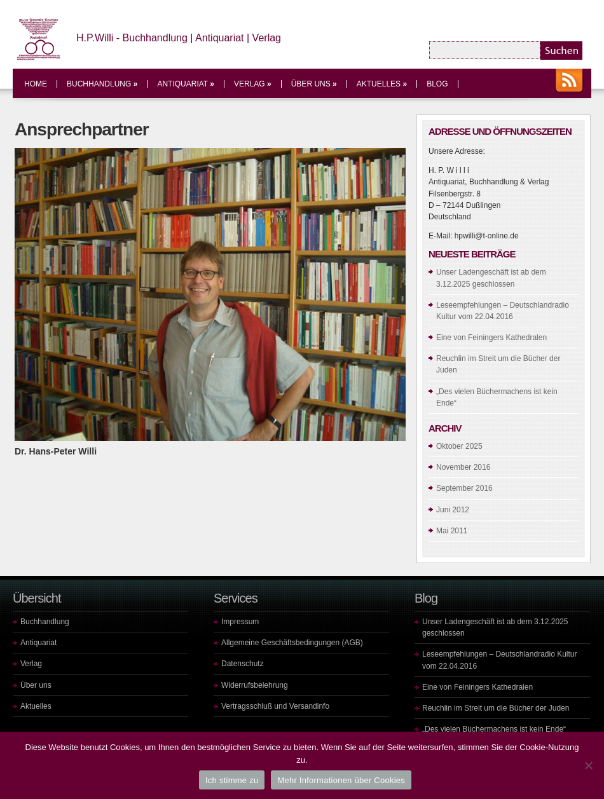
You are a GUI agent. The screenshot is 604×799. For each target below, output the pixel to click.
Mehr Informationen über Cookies (341, 780)
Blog (437, 84)
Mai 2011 (451, 530)
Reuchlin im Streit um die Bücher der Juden (495, 708)
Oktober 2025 (459, 446)
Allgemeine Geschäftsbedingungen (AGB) (292, 642)
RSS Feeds (569, 82)
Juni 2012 (452, 509)
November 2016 (463, 467)
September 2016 (464, 488)
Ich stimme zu (231, 780)
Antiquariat (185, 84)
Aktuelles (382, 84)
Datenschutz (242, 663)
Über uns (314, 84)
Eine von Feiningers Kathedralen (491, 337)
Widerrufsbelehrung (254, 685)
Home (35, 84)
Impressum (240, 621)
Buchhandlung (102, 84)
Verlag (252, 84)
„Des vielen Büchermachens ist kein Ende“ (494, 729)
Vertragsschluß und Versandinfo (275, 706)
